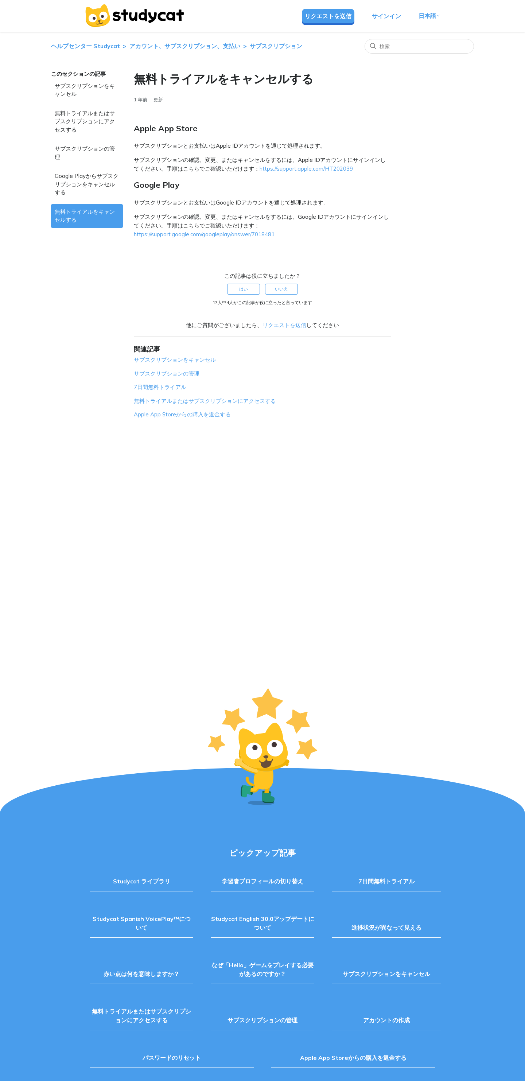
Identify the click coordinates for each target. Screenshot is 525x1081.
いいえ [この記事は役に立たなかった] (281, 289)
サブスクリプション (276, 46)
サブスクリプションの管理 (85, 152)
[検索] (419, 46)
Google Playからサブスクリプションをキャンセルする (86, 184)
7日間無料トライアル (160, 387)
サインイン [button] (386, 16)
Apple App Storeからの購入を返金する (182, 414)
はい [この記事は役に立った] (243, 289)
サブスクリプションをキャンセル (85, 90)
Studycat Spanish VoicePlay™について (142, 923)
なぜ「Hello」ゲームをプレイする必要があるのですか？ (262, 969)
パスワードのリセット (172, 1057)
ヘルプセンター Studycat (85, 46)
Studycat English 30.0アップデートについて (262, 923)
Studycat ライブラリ (141, 881)
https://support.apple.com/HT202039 (306, 168)
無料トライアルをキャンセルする (85, 215)
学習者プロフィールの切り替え (262, 881)
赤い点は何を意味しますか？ (141, 973)
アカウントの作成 (386, 1020)
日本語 (429, 15)
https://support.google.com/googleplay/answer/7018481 (204, 234)
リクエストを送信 (328, 16)
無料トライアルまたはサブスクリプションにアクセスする (85, 121)
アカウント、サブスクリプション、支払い (184, 46)
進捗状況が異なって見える (386, 927)
